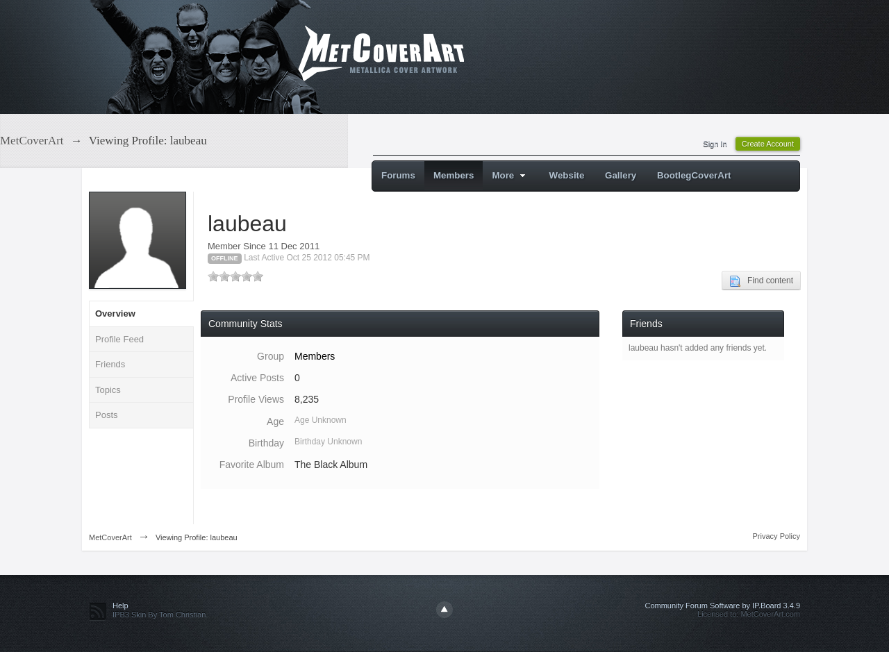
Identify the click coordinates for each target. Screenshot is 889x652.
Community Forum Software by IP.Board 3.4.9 (722, 605)
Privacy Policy (776, 536)
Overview (115, 313)
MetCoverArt (110, 537)
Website (567, 175)
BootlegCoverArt (694, 175)
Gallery (620, 175)
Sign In (714, 144)
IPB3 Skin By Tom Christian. (160, 614)
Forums (398, 175)
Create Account (768, 144)
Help (120, 605)
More (510, 175)
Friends (110, 364)
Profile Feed (119, 339)
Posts (106, 415)
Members (453, 175)
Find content (761, 281)
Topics (108, 390)
